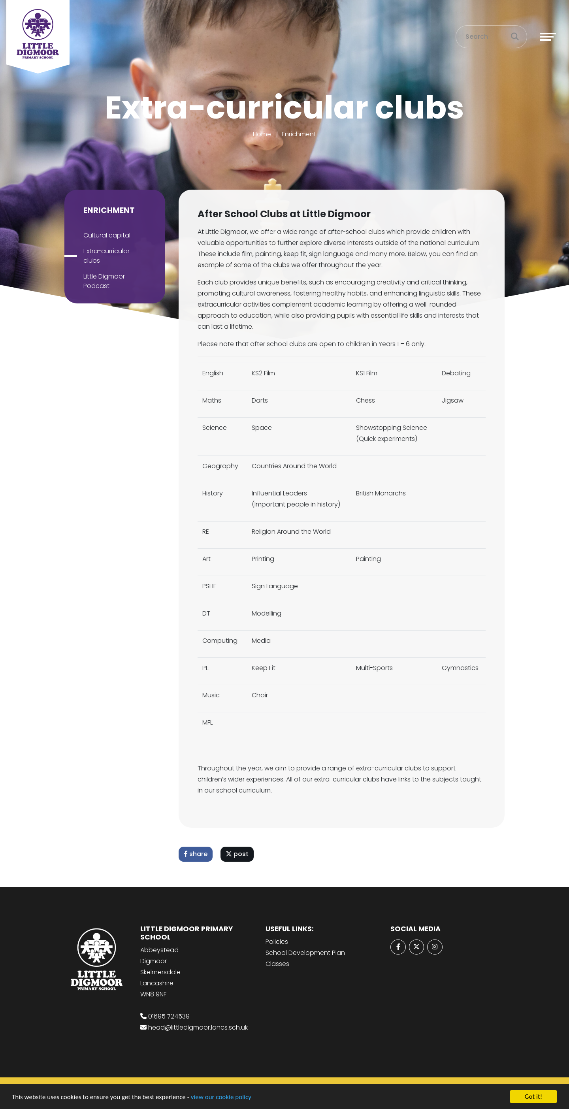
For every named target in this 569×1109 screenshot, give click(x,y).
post (239, 854)
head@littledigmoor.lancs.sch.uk (198, 1027)
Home (262, 134)
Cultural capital (104, 235)
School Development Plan (305, 952)
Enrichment (299, 134)
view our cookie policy (221, 1098)
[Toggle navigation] (548, 36)
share (198, 854)
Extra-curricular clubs (104, 256)
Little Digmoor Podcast (101, 281)
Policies (277, 941)
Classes (277, 963)
